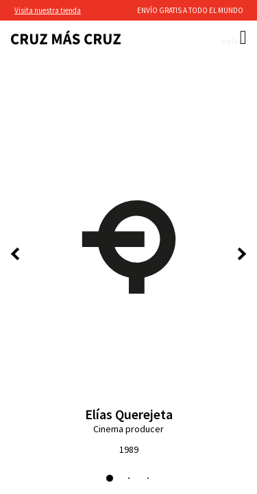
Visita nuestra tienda (47, 10)
